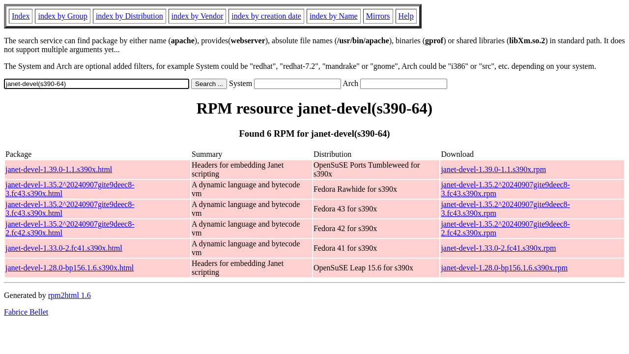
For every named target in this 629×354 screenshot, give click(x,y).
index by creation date (266, 16)
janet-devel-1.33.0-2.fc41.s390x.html (63, 248)
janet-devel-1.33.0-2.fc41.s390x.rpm (498, 248)
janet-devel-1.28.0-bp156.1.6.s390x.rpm (504, 268)
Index (20, 16)
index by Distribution (129, 16)
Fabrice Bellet (26, 312)
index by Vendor (197, 16)
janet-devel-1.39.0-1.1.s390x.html (58, 169)
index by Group (62, 16)
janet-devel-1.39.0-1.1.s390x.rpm (493, 169)
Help (406, 16)
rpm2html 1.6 (69, 295)
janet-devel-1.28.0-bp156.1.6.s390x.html (69, 268)
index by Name (334, 16)
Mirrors (378, 16)
